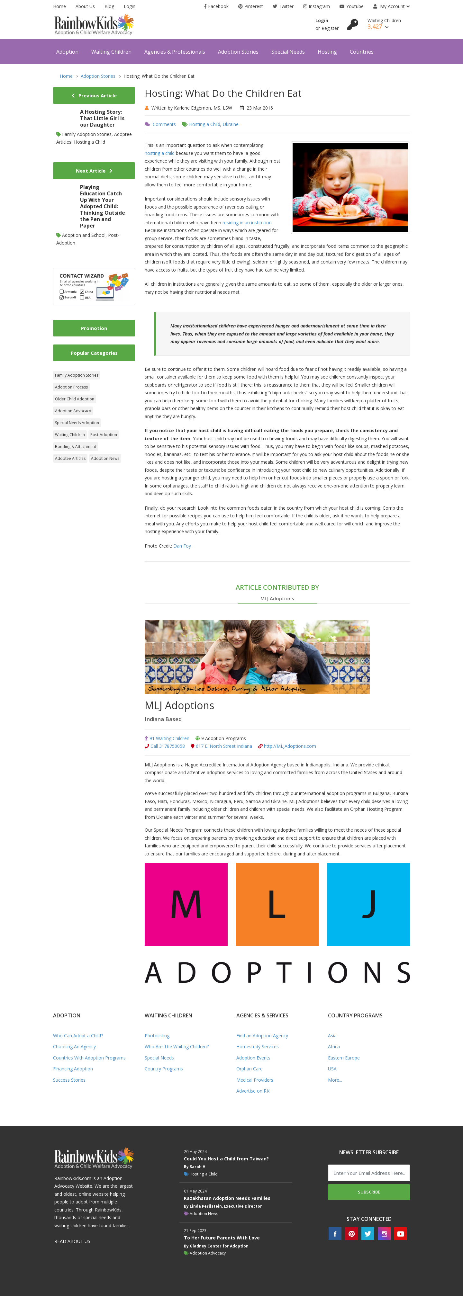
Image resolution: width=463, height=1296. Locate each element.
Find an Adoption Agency (262, 1036)
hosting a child (160, 153)
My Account (389, 6)
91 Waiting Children (167, 739)
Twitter (283, 6)
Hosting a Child (204, 124)
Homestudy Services (257, 1047)
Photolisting (157, 1036)
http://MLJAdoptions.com (287, 747)
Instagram (316, 6)
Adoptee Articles (70, 458)
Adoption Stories (238, 51)
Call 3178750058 (165, 747)
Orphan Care (249, 1069)
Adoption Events (253, 1058)
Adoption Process (71, 387)
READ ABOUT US (72, 1242)
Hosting (327, 51)
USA (332, 1069)
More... (335, 1080)
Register (330, 28)
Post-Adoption (103, 434)
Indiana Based (165, 719)
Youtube (352, 6)
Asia (332, 1036)
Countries (362, 51)
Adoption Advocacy (73, 411)
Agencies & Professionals (174, 51)
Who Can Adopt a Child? (78, 1036)
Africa (334, 1047)
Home (59, 6)
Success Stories (69, 1080)
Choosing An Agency (74, 1047)
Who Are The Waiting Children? (177, 1047)
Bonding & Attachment (75, 446)
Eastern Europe (344, 1058)
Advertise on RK (252, 1091)
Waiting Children (111, 51)
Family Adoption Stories (76, 375)
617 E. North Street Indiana (221, 747)
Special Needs (288, 51)
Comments (164, 124)
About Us (85, 6)
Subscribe (369, 1192)
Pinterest (250, 6)
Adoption (67, 51)
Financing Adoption (73, 1069)
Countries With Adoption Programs (89, 1058)
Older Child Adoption (74, 399)
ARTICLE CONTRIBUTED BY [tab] (277, 593)
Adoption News (105, 458)
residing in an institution (247, 222)
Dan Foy (182, 546)
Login (129, 6)
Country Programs (164, 1069)
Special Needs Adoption (77, 422)
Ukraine (231, 124)
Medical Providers (254, 1080)
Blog (109, 6)
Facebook (216, 6)
